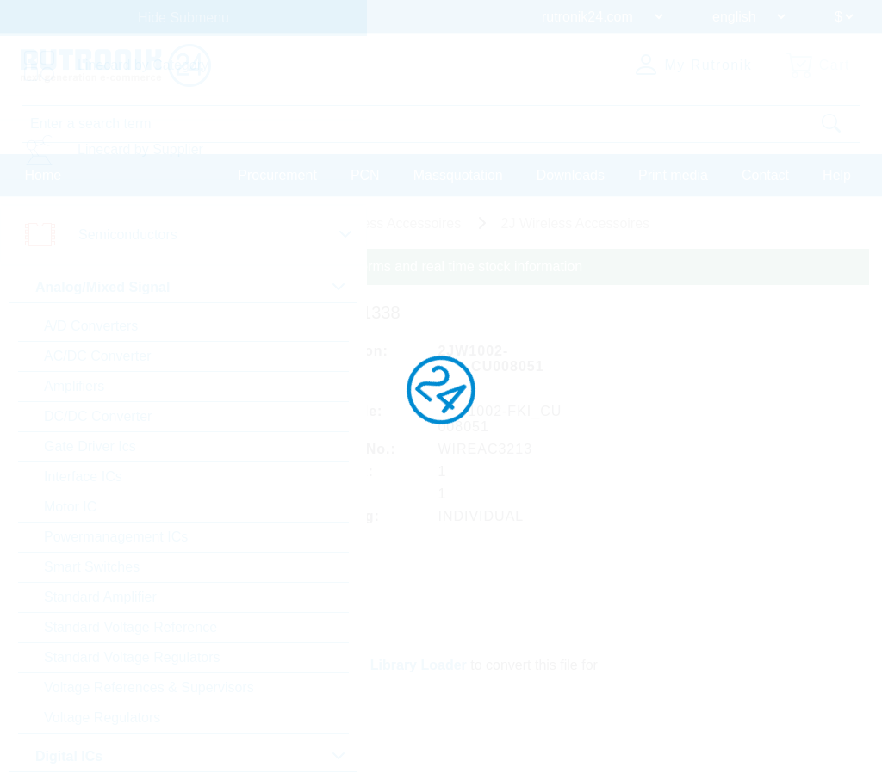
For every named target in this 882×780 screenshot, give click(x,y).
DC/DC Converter (98, 416)
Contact (765, 175)
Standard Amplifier (100, 597)
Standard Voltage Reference (130, 627)
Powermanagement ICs (116, 536)
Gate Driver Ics (90, 446)
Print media (673, 175)
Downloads (571, 175)
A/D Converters (91, 326)
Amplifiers (74, 386)
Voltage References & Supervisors (149, 687)
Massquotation (458, 175)
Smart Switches (92, 567)
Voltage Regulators (102, 717)
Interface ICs (83, 476)
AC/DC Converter (97, 356)
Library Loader (418, 665)
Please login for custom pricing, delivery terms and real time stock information (346, 266)
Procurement (277, 175)
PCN (365, 175)
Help (837, 175)
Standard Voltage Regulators (132, 657)
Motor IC (70, 506)
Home (43, 175)
